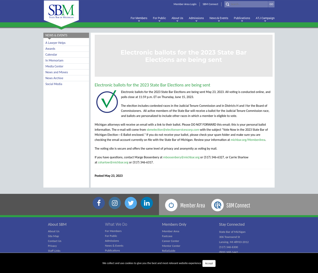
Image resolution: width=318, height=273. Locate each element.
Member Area (170, 231)
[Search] (246, 4)
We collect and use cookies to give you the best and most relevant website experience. (159, 263)
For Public (111, 236)
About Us (53, 231)
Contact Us (54, 241)
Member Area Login (185, 4)
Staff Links (54, 250)
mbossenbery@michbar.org (181, 157)
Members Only (174, 224)
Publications (112, 250)
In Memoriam (54, 60)
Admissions (112, 241)
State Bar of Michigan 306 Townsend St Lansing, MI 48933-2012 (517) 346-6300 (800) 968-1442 (234, 242)
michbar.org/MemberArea (248, 140)
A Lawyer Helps (55, 43)
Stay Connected (232, 224)
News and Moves (56, 72)
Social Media (53, 84)
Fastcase (167, 236)
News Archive (54, 78)
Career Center (170, 241)
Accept (209, 263)
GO (271, 4)
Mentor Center (171, 246)
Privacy (52, 246)
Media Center (54, 66)
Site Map (53, 236)
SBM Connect (210, 4)
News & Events (114, 245)
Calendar (51, 54)
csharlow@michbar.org (113, 162)
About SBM (57, 224)
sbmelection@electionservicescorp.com (173, 130)
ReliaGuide (168, 250)
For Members (113, 231)
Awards (50, 49)
